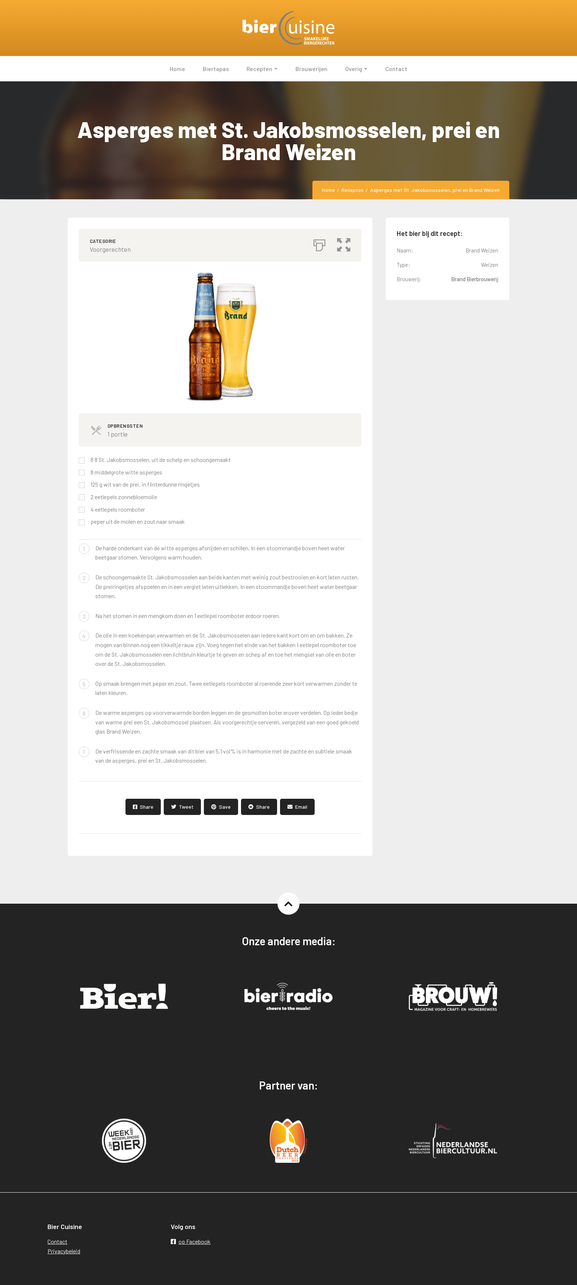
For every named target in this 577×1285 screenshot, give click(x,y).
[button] (343, 243)
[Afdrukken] (319, 243)
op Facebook (190, 1241)
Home (328, 190)
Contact (57, 1241)
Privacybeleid (63, 1250)
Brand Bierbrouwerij (474, 279)
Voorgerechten (110, 249)
